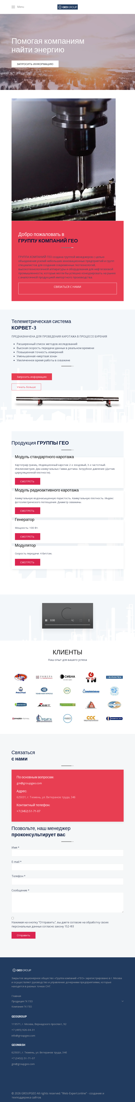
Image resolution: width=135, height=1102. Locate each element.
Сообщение (20, 890)
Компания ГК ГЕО (22, 1006)
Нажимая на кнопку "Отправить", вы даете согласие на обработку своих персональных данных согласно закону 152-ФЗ (60, 924)
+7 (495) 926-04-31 (24, 1029)
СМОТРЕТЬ (27, 482)
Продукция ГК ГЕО (68, 1001)
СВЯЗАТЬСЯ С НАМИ (67, 287)
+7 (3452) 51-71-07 (28, 812)
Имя (15, 847)
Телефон (18, 876)
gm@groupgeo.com (29, 784)
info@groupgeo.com (23, 1035)
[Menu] (18, 7)
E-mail (17, 862)
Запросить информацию (32, 376)
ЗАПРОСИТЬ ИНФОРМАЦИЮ (35, 64)
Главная (16, 996)
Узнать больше (26, 387)
